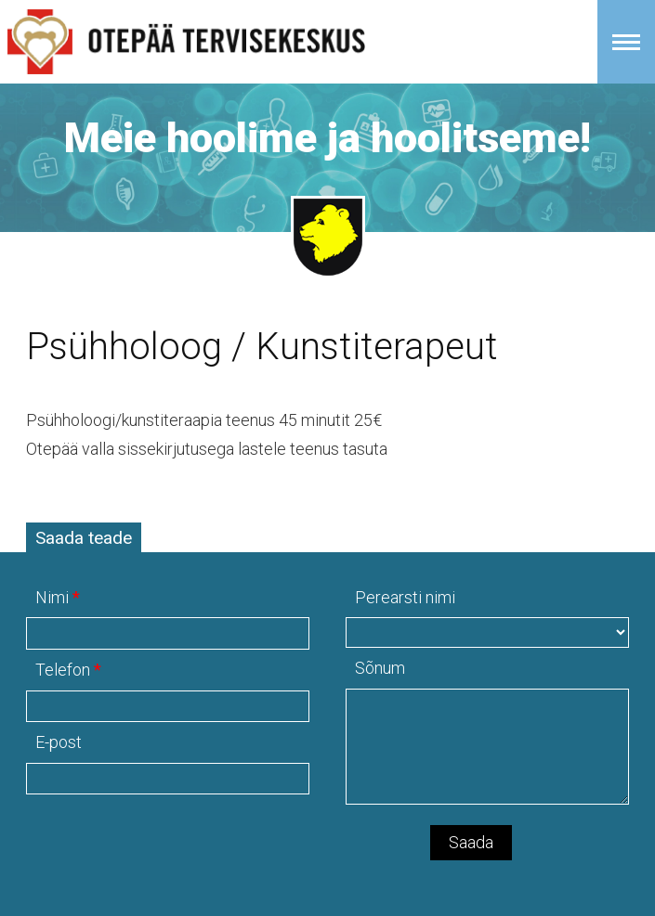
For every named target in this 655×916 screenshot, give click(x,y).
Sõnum (380, 667)
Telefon (62, 669)
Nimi (52, 597)
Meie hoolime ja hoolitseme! (327, 137)
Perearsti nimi (405, 597)
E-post (58, 742)
